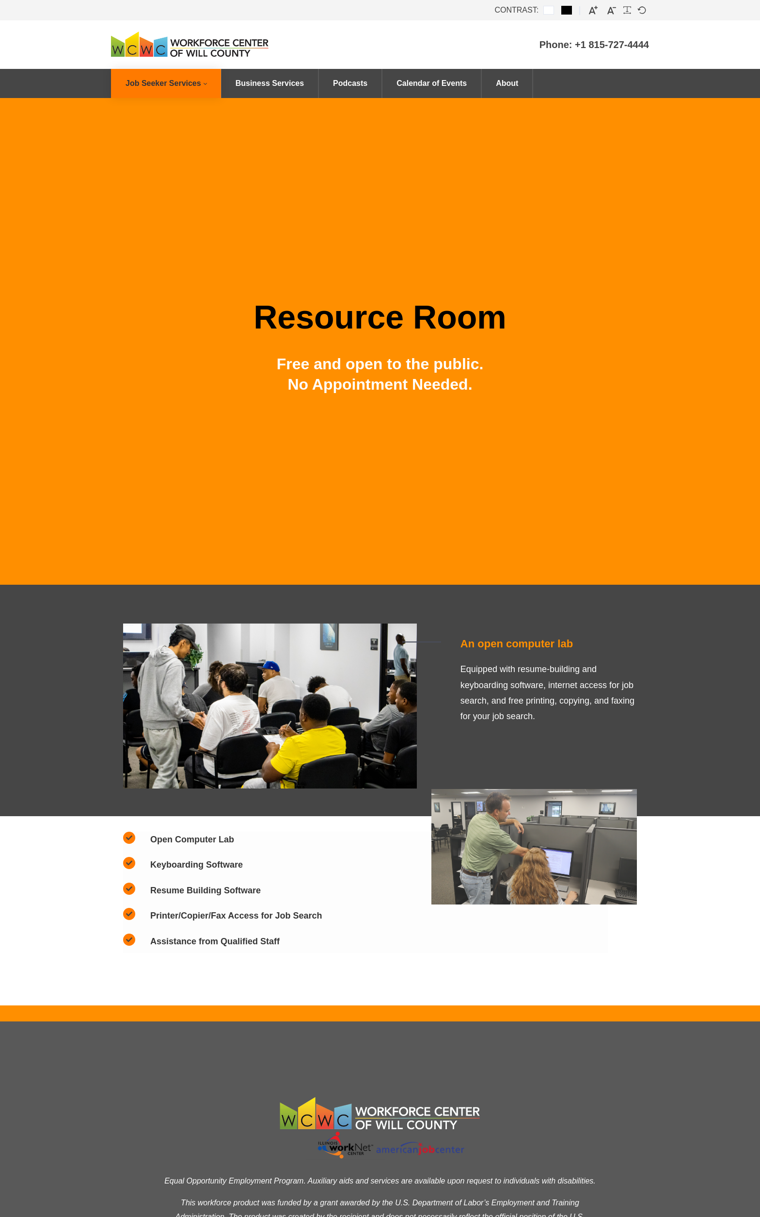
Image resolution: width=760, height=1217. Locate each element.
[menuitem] (166, 83)
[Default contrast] (548, 10)
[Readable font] (627, 10)
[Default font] (641, 10)
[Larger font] (593, 10)
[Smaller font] (611, 10)
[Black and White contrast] (566, 10)
